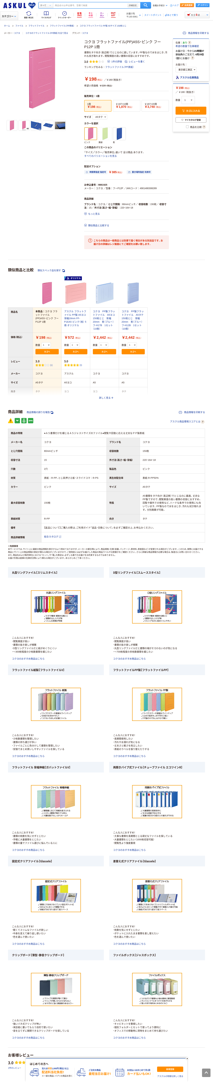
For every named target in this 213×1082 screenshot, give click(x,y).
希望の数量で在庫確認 (187, 46)
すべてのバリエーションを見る (100, 156)
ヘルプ (176, 5)
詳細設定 (133, 5)
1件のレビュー (14, 1067)
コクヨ (17, 33)
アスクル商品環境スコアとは (187, 421)
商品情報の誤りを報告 (40, 412)
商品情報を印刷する (196, 33)
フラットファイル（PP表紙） (62, 26)
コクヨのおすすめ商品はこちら (28, 658)
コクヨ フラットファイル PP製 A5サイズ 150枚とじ (103, 26)
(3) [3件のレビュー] (81, 365)
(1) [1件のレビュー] (51, 365)
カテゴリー (9, 16)
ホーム (7, 26)
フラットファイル (36, 26)
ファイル (19, 26)
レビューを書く (135, 61)
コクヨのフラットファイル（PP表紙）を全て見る (46, 33)
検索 (145, 5)
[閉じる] (187, 1058)
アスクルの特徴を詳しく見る (170, 1076)
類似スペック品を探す (51, 270)
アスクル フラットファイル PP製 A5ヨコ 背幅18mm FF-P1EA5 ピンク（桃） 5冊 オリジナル (75, 318)
